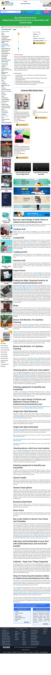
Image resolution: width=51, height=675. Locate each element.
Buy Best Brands (34, 630)
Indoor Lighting (4, 356)
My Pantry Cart (34, 635)
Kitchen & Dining (4, 358)
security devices (22, 537)
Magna (16, 289)
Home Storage (4, 354)
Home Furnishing (4, 347)
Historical (17, 637)
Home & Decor (4, 352)
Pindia (35, 599)
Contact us (31, 652)
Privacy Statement (44, 652)
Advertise (14, 652)
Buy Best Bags (34, 638)
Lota (38, 599)
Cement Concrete (19, 613)
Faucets (15, 413)
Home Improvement (5, 349)
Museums (17, 639)
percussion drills (37, 272)
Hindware (27, 408)
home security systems (18, 584)
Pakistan (45, 631)
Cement (17, 611)
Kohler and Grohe (33, 408)
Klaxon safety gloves (19, 376)
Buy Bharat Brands (34, 632)
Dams (16, 636)
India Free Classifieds (35, 642)
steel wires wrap (16, 334)
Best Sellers (3, 343)
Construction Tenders (6, 636)
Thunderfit (33, 343)
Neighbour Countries (6, 641)
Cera (24, 408)
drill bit (23, 225)
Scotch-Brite (20, 289)
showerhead (47, 480)
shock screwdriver (46, 277)
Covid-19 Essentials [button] (38, 12)
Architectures (17, 633)
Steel (16, 620)
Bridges (16, 634)
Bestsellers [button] (46, 11)
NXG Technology (43, 599)
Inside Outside (18, 616)
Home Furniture (4, 345)
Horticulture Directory (6, 638)
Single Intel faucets (21, 416)
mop (30, 312)
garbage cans (25, 286)
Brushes (45, 324)
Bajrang (29, 343)
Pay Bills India (33, 633)
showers (26, 406)
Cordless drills (16, 231)
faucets (29, 406)
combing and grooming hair (28, 326)
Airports (16, 631)
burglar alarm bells (26, 593)
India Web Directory (35, 644)
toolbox (29, 224)
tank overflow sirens (35, 593)
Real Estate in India (5, 642)
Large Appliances (4, 364)
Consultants (4, 630)
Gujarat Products (5, 635)
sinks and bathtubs (20, 430)
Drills (14, 224)
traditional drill (17, 254)
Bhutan (44, 633)
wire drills (26, 244)
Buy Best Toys (33, 639)
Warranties (3, 366)
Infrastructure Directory (6, 644)
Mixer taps (15, 435)
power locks (43, 593)
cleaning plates (16, 352)
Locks (17, 528)
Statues (23, 636)
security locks (26, 536)
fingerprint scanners (17, 593)
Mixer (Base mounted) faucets (19, 443)
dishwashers (43, 393)
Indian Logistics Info (35, 641)
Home (4, 652)
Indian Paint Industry (6, 639)
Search (23, 11)
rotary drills (20, 267)
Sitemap (36, 652)
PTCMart (39, 535)
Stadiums (24, 634)
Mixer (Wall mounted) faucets (19, 439)
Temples (24, 637)
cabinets (47, 569)
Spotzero (26, 289)
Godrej (35, 535)
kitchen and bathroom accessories (41, 406)
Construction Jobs (5, 632)
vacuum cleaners (26, 288)
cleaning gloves (26, 372)
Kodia (43, 535)
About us (25, 652)
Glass (16, 614)
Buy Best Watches (34, 636)
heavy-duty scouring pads (34, 359)
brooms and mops (17, 286)
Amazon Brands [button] (29, 11)
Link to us (20, 652)
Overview (9, 652)
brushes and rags (32, 286)
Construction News (5, 633)
